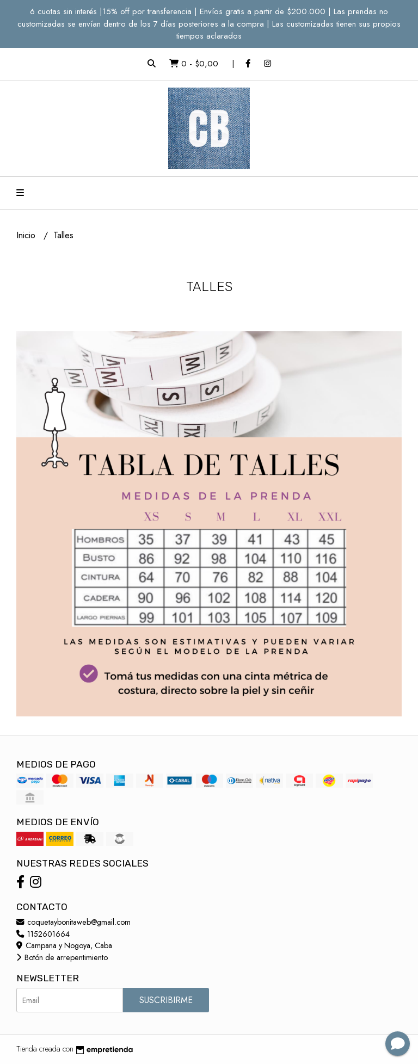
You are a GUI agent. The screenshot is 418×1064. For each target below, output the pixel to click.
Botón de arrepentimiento (62, 957)
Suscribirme (166, 1000)
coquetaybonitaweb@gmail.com (73, 922)
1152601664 (43, 934)
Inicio (27, 235)
